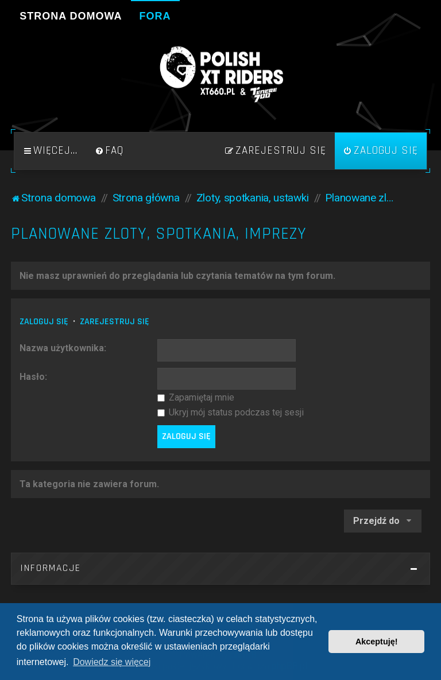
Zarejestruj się (114, 322)
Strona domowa (71, 16)
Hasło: (33, 376)
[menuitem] (109, 151)
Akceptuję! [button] (376, 641)
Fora (155, 16)
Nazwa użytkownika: (63, 348)
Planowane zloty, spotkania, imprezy (159, 233)
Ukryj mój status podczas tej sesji (230, 412)
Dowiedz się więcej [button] (111, 662)
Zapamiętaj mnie (195, 397)
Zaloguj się (44, 322)
